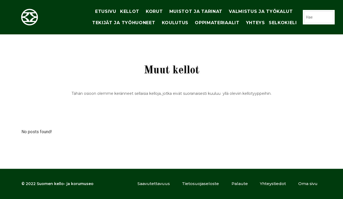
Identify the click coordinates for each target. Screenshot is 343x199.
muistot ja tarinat (197, 11)
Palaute (240, 183)
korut (156, 11)
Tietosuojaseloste (200, 183)
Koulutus (176, 23)
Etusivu (105, 11)
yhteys (255, 22)
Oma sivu (308, 183)
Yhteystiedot (273, 183)
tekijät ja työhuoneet (125, 23)
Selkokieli (283, 22)
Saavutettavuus (153, 183)
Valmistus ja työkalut (262, 11)
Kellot (131, 11)
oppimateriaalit (218, 23)
